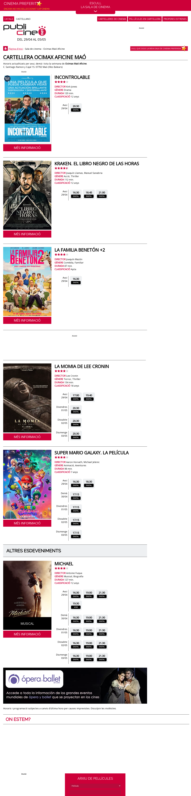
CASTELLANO (23, 18)
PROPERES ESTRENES (175, 18)
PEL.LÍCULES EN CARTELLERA (144, 18)
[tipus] (95, 786)
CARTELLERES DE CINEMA (112, 18)
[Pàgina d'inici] (24, 30)
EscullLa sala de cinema (95, 6)
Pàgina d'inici (16, 48)
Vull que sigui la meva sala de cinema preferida (156, 48)
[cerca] (95, 792)
